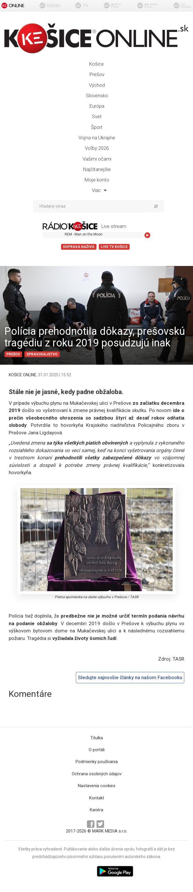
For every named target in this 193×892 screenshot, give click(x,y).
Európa (96, 106)
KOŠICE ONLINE (22, 375)
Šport (97, 127)
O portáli (97, 749)
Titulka (96, 737)
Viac (99, 190)
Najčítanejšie (97, 169)
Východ (97, 85)
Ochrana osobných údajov (96, 773)
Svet (97, 116)
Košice (96, 64)
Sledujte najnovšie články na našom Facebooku (130, 677)
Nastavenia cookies (96, 785)
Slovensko (97, 95)
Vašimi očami (97, 159)
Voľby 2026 (97, 148)
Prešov (96, 74)
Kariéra (96, 809)
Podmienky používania (97, 761)
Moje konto (96, 180)
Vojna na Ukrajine (96, 138)
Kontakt (96, 798)
